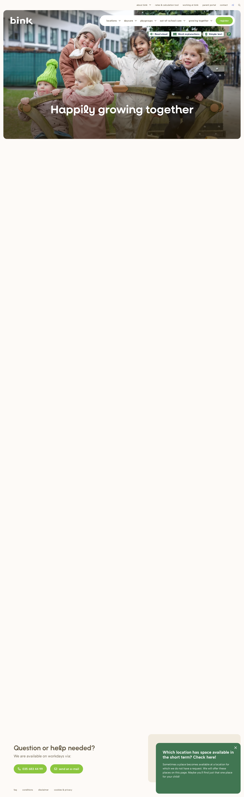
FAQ (15, 790)
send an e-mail (66, 769)
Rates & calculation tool (167, 5)
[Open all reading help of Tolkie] (229, 34)
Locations (111, 20)
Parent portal (209, 5)
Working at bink (190, 5)
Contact (224, 5)
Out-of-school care (171, 20)
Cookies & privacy (63, 790)
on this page (179, 772)
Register (224, 20)
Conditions (27, 790)
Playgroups (146, 20)
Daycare (128, 20)
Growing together (199, 20)
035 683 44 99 (30, 769)
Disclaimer (43, 790)
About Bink (142, 5)
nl (233, 5)
